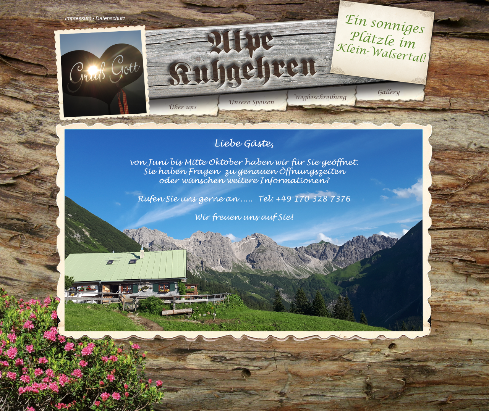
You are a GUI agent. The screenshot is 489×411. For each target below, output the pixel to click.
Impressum (78, 18)
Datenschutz (110, 18)
